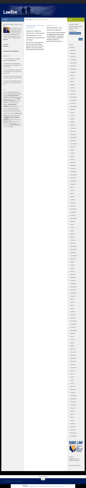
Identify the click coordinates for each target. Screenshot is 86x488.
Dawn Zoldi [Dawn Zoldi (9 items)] (11, 110)
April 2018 (72, 346)
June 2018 (72, 339)
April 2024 (72, 122)
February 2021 (73, 240)
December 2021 (73, 209)
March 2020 (72, 274)
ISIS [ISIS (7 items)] (17, 115)
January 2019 (73, 318)
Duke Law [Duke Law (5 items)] (15, 111)
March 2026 (72, 50)
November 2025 (73, 63)
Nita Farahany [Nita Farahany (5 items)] (18, 123)
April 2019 (72, 308)
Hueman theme (19, 481)
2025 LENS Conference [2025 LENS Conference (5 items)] (18, 101)
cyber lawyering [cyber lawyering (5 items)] (16, 108)
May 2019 (72, 305)
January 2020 (73, 280)
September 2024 (73, 106)
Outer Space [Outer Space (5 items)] (5, 125)
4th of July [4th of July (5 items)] (4, 92)
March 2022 (72, 199)
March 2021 (72, 237)
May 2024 (72, 119)
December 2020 (73, 246)
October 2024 (73, 103)
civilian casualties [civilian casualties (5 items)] (6, 108)
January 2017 (73, 392)
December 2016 (73, 395)
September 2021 (73, 218)
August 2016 (72, 408)
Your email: (71, 29)
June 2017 (72, 377)
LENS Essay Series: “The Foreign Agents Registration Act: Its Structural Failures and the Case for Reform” (12, 65)
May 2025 (72, 81)
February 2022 (73, 202)
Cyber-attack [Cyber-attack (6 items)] (11, 108)
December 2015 (73, 433)
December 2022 (73, 171)
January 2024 (73, 131)
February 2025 (73, 91)
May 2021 (72, 230)
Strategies (32, 27)
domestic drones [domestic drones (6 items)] (6, 111)
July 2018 (72, 336)
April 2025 (72, 84)
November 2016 (73, 398)
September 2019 (73, 293)
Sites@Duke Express (32, 486)
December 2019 (73, 283)
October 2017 (73, 364)
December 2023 (73, 134)
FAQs (58, 486)
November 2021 (73, 212)
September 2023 (73, 143)
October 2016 (73, 401)
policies (54, 486)
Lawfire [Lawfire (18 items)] (6, 117)
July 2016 (72, 411)
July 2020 (72, 262)
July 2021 (72, 224)
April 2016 (72, 420)
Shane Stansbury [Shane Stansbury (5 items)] (5, 126)
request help (62, 486)
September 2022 (73, 181)
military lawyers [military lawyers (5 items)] (18, 121)
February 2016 (73, 426)
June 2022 (72, 190)
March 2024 (72, 125)
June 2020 (72, 265)
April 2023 (72, 159)
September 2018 (73, 330)
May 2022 (72, 193)
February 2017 (73, 389)
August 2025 (72, 72)
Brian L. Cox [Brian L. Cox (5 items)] (19, 106)
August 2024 (72, 109)
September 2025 (73, 69)
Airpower (34, 25)
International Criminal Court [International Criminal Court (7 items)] (11, 115)
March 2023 (72, 162)
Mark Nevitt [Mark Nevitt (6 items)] (11, 119)
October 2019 (73, 290)
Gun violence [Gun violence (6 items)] (12, 113)
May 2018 (72, 342)
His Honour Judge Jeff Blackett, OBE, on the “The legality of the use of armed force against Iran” (12, 82)
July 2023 (72, 150)
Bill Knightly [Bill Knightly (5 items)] (11, 106)
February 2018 (73, 352)
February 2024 (73, 128)
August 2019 (72, 296)
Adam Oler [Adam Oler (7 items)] (5, 102)
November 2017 (73, 361)
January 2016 (73, 429)
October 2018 (73, 327)
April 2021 (72, 234)
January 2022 (73, 206)
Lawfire (10, 12)
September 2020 (73, 255)
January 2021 (73, 243)
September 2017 (73, 367)
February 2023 (73, 165)
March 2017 (72, 386)
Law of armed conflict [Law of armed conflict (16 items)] (11, 118)
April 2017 (72, 383)
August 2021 (72, 221)
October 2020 (73, 252)
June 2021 (72, 227)
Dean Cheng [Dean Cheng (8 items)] (17, 110)
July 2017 (72, 374)
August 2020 (72, 258)
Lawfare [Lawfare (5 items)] (19, 115)
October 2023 (73, 140)
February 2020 (73, 277)
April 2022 (72, 196)
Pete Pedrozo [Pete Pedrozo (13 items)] (14, 125)
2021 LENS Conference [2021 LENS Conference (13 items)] (11, 100)
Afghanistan (29, 25)
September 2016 (73, 405)
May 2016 (72, 417)
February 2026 (73, 53)
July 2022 (72, 187)
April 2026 (72, 47)
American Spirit (50, 25)
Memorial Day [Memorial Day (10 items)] (7, 121)
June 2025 (72, 78)
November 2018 (73, 324)
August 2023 (72, 147)
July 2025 (72, 75)
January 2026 (73, 56)
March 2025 (72, 87)
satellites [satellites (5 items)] (20, 125)
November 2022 (73, 174)
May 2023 (72, 156)
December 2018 (73, 321)
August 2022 (72, 184)
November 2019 (73, 286)
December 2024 (73, 97)
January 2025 (73, 94)
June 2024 (72, 115)
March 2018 (72, 349)
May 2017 (72, 380)
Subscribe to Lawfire (43, 476)
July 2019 (72, 299)
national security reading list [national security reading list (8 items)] (9, 123)
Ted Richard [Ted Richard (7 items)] (11, 126)
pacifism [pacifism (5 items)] (8, 125)
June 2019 (72, 302)
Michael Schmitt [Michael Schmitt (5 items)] (13, 121)
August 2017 (72, 370)
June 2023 (72, 153)
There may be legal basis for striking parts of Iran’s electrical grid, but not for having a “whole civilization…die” (12, 71)
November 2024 (73, 100)
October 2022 (73, 178)
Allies (38, 25)
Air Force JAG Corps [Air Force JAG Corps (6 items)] (11, 102)
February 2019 (73, 314)
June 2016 (72, 414)
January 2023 (73, 168)
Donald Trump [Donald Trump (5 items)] (12, 111)
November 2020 (73, 249)
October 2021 (73, 215)
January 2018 (73, 355)
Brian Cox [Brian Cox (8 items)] (15, 106)
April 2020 (72, 271)
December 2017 (73, 358)
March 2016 (72, 423)
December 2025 (73, 59)
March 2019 (72, 311)
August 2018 (72, 333)
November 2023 (73, 137)
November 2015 (73, 436)
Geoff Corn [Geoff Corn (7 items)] (7, 113)
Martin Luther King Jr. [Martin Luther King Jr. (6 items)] (17, 119)
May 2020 (72, 268)
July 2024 (72, 112)
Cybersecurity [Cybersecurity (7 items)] (6, 110)
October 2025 (73, 66)
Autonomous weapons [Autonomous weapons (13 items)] (10, 105)
